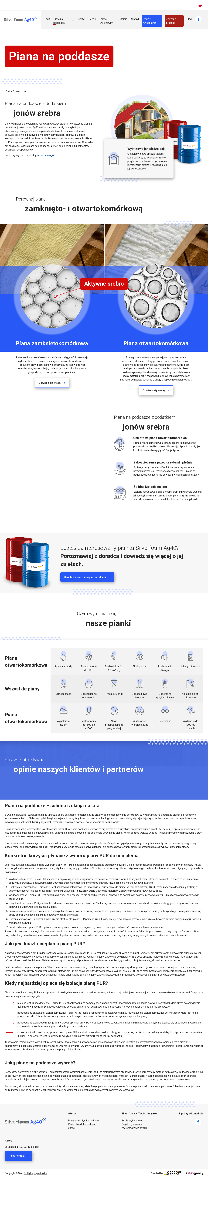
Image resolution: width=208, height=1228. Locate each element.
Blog (189, 19)
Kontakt (134, 19)
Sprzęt (81, 19)
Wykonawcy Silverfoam (134, 1127)
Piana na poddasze (59, 21)
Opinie (123, 19)
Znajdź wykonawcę (149, 21)
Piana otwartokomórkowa (82, 1124)
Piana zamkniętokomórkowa (83, 1120)
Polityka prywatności (35, 1173)
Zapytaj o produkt (171, 21)
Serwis (92, 19)
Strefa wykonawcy (106, 21)
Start (47, 19)
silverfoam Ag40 (46, 155)
